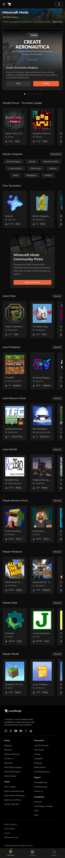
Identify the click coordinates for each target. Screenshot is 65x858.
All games (8, 745)
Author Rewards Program (14, 796)
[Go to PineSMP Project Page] (15, 370)
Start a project (10, 787)
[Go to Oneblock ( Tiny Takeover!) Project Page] (15, 677)
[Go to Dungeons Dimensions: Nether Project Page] (42, 126)
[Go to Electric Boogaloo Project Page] (42, 209)
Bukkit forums (40, 767)
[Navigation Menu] (4, 4)
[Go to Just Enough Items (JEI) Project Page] (42, 626)
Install (46, 83)
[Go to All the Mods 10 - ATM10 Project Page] (15, 575)
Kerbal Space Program (13, 767)
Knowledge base (40, 782)
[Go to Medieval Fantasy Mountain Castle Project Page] (42, 473)
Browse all (56, 154)
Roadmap (38, 763)
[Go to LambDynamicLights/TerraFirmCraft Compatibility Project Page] (15, 422)
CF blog (37, 754)
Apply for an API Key (12, 800)
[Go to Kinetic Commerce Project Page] (15, 319)
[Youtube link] (15, 730)
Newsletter (38, 759)
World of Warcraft (11, 754)
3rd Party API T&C (11, 804)
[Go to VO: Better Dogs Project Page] (42, 319)
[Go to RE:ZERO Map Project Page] (15, 473)
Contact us (38, 791)
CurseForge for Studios (43, 806)
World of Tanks (10, 776)
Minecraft (8, 750)
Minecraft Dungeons (12, 772)
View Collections (32, 282)
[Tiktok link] (10, 730)
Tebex (36, 811)
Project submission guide (14, 791)
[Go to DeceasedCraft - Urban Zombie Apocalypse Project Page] (42, 575)
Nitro (36, 815)
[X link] (25, 730)
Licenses (7, 833)
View (18, 83)
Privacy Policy (9, 829)
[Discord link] (20, 730)
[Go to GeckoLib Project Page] (15, 626)
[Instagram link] (5, 730)
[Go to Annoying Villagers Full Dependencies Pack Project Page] (42, 370)
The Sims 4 (8, 759)
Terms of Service (10, 824)
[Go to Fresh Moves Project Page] (42, 524)
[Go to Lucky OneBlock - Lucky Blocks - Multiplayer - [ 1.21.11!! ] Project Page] (42, 677)
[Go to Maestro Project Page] (15, 209)
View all (57, 296)
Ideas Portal (39, 750)
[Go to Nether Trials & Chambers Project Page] (15, 126)
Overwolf (38, 802)
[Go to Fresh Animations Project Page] (15, 524)
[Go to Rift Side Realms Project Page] (42, 422)
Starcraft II (8, 763)
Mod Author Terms (11, 837)
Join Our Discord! (41, 745)
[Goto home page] (9, 4)
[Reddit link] (30, 730)
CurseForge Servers (42, 772)
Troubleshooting (40, 787)
